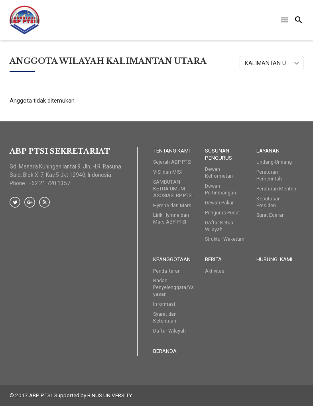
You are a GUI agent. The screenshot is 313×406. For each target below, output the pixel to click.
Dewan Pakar (219, 203)
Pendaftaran (167, 271)
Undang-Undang (274, 162)
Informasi (164, 304)
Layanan (268, 150)
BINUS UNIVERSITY (109, 395)
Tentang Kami (171, 150)
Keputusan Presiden (268, 202)
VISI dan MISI (167, 172)
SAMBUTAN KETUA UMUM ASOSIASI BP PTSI (173, 188)
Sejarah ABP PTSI (172, 162)
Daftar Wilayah (169, 331)
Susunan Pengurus (218, 154)
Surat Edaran (270, 215)
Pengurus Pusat (222, 213)
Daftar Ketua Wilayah (219, 226)
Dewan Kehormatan (219, 172)
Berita (213, 259)
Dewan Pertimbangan (220, 189)
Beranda (165, 351)
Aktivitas (214, 271)
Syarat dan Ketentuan (165, 317)
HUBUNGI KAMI (274, 259)
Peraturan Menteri (276, 189)
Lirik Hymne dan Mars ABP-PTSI (171, 218)
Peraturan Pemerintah (269, 175)
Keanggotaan (172, 259)
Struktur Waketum (224, 239)
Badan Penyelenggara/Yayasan (173, 287)
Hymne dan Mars (172, 205)
